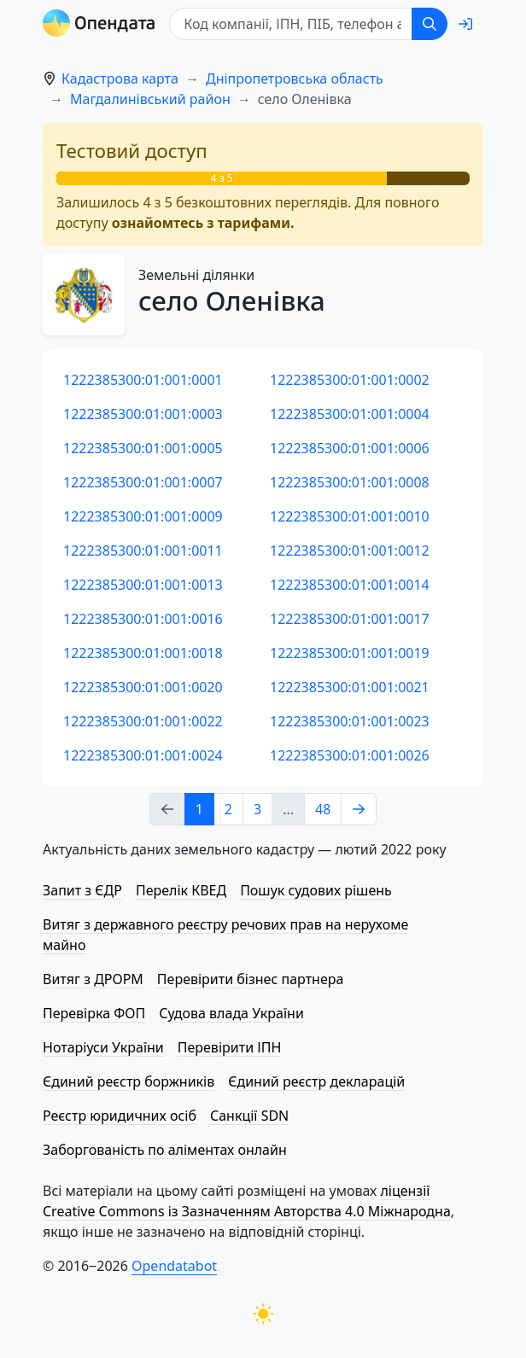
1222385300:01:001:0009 (143, 516)
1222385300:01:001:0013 (143, 584)
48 (322, 809)
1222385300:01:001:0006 (350, 448)
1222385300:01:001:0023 (350, 721)
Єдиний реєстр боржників (128, 1081)
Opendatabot (174, 1265)
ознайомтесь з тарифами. (203, 222)
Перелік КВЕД (181, 890)
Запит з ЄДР (82, 890)
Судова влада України (231, 1013)
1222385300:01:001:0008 (350, 482)
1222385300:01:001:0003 (143, 414)
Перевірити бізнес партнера (250, 979)
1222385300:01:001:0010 (350, 516)
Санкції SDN (249, 1115)
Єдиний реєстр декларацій (316, 1081)
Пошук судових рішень (316, 890)
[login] (465, 24)
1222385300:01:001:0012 (350, 550)
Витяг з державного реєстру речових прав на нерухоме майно (225, 934)
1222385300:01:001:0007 (143, 482)
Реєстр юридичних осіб (119, 1115)
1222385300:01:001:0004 (350, 414)
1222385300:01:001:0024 (143, 755)
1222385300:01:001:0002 (350, 379)
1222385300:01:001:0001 (143, 379)
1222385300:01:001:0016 (143, 618)
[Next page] (359, 809)
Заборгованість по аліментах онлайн (165, 1149)
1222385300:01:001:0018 (143, 653)
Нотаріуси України (103, 1047)
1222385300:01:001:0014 (350, 584)
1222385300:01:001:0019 (350, 653)
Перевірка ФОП (94, 1013)
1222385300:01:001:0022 (143, 721)
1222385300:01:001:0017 (350, 618)
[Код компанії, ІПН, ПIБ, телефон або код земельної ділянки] (290, 24)
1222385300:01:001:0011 (143, 550)
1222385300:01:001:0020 (143, 687)
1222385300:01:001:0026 (350, 755)
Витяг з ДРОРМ (93, 979)
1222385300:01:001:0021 (350, 687)
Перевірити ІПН (230, 1047)
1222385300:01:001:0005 (143, 448)
